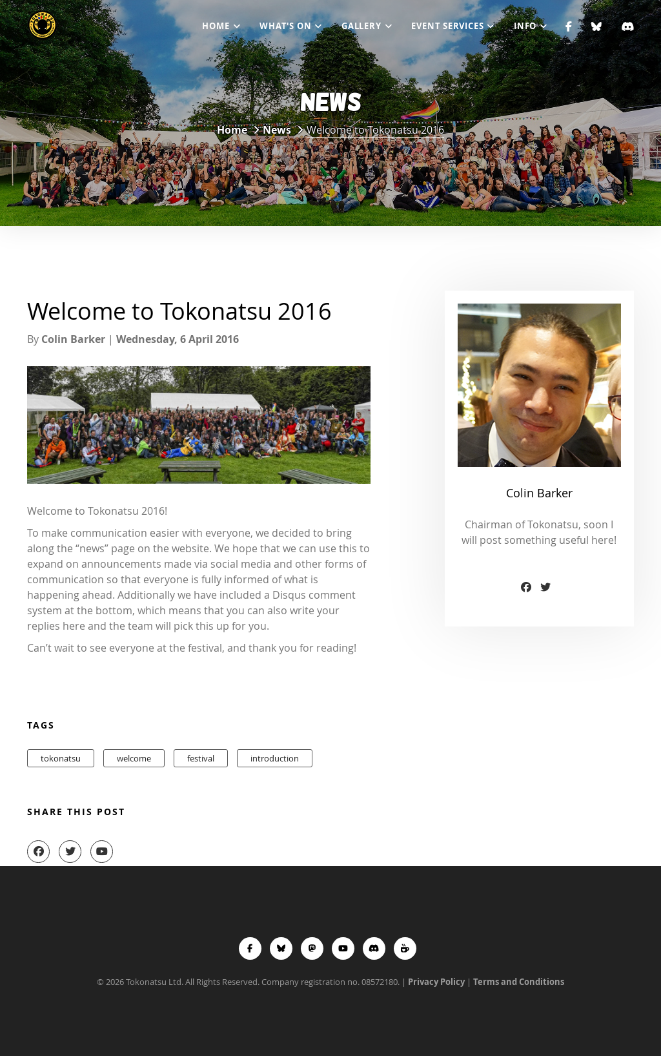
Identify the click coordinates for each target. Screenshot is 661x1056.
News (277, 130)
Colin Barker (73, 339)
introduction (274, 758)
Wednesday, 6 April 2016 (177, 339)
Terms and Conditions (518, 982)
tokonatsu (61, 758)
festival (200, 758)
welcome (134, 758)
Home (215, 26)
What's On (285, 26)
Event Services (447, 26)
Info (525, 26)
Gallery (361, 26)
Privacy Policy (436, 982)
